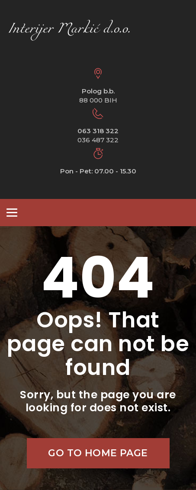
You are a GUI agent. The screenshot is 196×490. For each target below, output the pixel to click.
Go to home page (98, 453)
